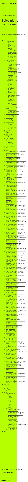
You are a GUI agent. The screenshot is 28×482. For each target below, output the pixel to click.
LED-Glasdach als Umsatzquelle (13, 167)
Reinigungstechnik (12, 104)
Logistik (7, 386)
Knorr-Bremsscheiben (11, 348)
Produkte (6, 40)
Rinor (9, 407)
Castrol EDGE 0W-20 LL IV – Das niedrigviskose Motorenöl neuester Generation (14, 246)
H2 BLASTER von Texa (11, 353)
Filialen (7, 388)
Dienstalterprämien (12, 419)
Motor (9, 45)
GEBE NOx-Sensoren (10, 334)
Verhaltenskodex (10, 391)
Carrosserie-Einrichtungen (14, 107)
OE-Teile (10, 42)
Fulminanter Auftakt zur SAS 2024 (13, 280)
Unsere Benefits (9, 408)
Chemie (10, 119)
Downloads (8, 130)
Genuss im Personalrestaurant (15, 423)
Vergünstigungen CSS (13, 421)
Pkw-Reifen (10, 57)
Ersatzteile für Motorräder (12, 80)
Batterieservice (11, 100)
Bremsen (10, 48)
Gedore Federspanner (11, 350)
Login (5, 431)
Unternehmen (7, 384)
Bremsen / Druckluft (12, 65)
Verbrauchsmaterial (12, 120)
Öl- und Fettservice (12, 102)
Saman (9, 404)
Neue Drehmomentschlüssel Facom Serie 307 (16, 352)
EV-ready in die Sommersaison (13, 335)
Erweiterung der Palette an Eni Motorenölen (16, 237)
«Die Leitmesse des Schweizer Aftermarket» (15, 270)
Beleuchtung (11, 55)
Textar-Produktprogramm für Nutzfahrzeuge (16, 346)
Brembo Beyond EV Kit (11, 331)
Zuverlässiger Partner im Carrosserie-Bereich (16, 267)
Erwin (9, 399)
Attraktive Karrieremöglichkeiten (15, 415)
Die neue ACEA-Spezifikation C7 (13, 349)
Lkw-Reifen (10, 79)
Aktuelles (6, 150)
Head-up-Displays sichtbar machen (14, 266)
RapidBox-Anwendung (11, 354)
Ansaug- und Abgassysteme (14, 46)
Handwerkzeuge (12, 110)
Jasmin (9, 400)
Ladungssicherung (12, 76)
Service (10, 44)
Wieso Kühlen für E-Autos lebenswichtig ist (15, 165)
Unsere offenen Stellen (11, 429)
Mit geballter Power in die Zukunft (13, 364)
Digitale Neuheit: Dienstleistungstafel (14, 342)
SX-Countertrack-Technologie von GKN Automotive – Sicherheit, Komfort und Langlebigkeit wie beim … (15, 255)
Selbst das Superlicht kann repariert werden (16, 161)
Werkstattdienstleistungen (12, 145)
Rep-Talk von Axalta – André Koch (13, 169)
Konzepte (6, 149)
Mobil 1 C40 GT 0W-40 (11, 330)
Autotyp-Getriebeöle (10, 329)
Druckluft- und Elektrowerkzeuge (15, 111)
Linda (9, 401)
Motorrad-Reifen (12, 87)
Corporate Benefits (12, 425)
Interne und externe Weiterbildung (16, 413)
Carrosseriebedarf (10, 122)
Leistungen (10, 143)
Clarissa (10, 397)
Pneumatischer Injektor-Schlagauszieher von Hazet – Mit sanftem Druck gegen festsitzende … (16, 213)
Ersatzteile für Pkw (10, 41)
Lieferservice (9, 134)
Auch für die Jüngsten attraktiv (13, 274)
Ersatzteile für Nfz (10, 60)
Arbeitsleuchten (11, 112)
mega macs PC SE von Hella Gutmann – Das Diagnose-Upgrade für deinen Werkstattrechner (16, 312)
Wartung (10, 103)
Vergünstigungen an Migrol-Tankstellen (17, 424)
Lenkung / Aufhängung (13, 51)
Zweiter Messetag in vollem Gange (13, 157)
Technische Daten (10, 138)
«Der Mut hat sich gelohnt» (12, 292)
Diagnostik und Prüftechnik (14, 95)
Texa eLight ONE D (10, 333)
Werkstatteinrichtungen (11, 94)
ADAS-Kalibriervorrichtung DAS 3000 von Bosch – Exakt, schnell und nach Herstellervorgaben (15, 305)
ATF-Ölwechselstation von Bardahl (13, 357)
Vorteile (10, 142)
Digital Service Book (10, 139)
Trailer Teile (10, 75)
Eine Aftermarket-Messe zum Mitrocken (15, 271)
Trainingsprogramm (12, 137)
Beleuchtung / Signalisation (14, 72)
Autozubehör (11, 59)
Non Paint (10, 124)
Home (2, 15)
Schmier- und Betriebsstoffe (12, 114)
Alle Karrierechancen (11, 393)
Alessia (9, 395)
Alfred (9, 396)
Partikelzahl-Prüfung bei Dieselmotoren (15, 341)
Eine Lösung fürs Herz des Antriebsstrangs (15, 268)
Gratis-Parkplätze (12, 420)
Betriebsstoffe (11, 116)
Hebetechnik (11, 96)
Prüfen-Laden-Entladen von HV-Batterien (15, 166)
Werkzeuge (8, 108)
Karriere (8, 389)
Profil (7, 385)
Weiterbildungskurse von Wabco (13, 319)
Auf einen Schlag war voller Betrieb (14, 279)
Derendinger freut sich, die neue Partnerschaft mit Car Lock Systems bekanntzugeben (14, 203)
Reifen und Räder (10, 88)
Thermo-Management (13, 52)
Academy (8, 135)
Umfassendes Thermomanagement (14, 327)
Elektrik (9, 85)
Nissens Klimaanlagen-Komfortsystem (14, 337)
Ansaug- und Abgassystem (14, 64)
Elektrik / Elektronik (12, 53)
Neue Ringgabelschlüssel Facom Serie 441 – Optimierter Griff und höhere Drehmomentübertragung (16, 283)
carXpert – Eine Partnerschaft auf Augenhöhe (16, 205)
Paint (9, 123)
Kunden (5, 147)
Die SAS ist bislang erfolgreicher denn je (15, 272)
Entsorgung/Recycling (11, 146)
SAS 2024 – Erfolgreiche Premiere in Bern (15, 260)
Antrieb (10, 49)
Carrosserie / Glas (12, 56)
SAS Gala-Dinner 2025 (11, 170)
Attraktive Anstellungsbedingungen (16, 412)
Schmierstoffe (11, 115)
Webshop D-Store (10, 132)
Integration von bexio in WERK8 (13, 356)
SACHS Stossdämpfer (11, 323)
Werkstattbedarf (9, 118)
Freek (9, 405)
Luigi (9, 403)
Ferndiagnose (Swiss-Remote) (12, 141)
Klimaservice (11, 99)
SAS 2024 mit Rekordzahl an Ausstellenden (15, 288)
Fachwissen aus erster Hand (12, 278)
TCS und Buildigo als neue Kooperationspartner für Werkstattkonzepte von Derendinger (15, 263)
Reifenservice (11, 98)
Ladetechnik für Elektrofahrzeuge (15, 106)
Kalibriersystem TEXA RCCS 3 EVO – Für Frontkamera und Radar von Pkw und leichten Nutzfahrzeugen (16, 301)
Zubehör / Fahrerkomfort (13, 77)
